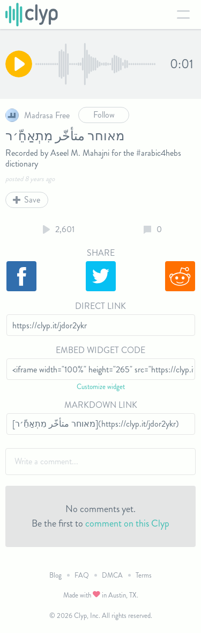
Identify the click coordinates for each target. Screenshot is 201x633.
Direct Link (100, 306)
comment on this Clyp (127, 523)
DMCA (112, 575)
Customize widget (101, 387)
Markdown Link (100, 405)
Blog (55, 575)
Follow (104, 115)
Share (101, 253)
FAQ (82, 575)
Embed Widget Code (100, 350)
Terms (144, 575)
